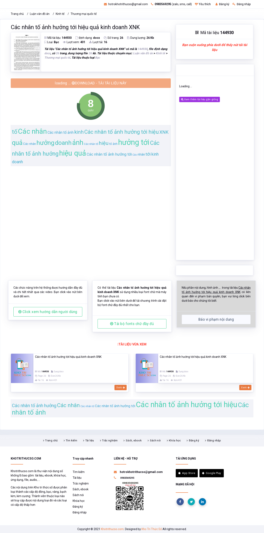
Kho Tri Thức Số (151, 529)
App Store (186, 473)
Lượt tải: (98, 42)
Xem (120, 387)
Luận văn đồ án (40, 13)
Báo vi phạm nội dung (216, 319)
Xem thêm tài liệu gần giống (199, 99)
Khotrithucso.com (112, 529)
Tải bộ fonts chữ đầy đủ (132, 324)
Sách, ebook (134, 440)
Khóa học (175, 440)
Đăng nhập (241, 4)
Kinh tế (60, 13)
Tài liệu (89, 440)
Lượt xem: (74, 42)
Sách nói (155, 440)
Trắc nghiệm (110, 440)
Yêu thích (203, 4)
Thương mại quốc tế (84, 13)
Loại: (51, 42)
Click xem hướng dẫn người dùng (47, 312)
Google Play (211, 473)
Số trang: (113, 37)
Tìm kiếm (71, 440)
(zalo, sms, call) (171, 4)
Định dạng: (87, 37)
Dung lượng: (140, 37)
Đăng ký (222, 4)
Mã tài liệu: (58, 37)
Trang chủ (17, 13)
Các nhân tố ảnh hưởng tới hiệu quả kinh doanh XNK (75, 27)
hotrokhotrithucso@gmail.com (126, 4)
